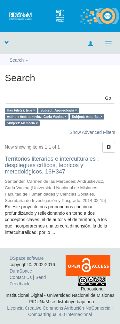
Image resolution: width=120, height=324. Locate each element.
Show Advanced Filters (92, 132)
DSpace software (27, 258)
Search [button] (19, 60)
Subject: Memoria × (22, 123)
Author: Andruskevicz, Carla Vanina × (37, 117)
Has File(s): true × (21, 110)
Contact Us (21, 277)
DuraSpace (21, 271)
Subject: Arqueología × (58, 110)
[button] (6, 42)
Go (108, 98)
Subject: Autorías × (87, 117)
